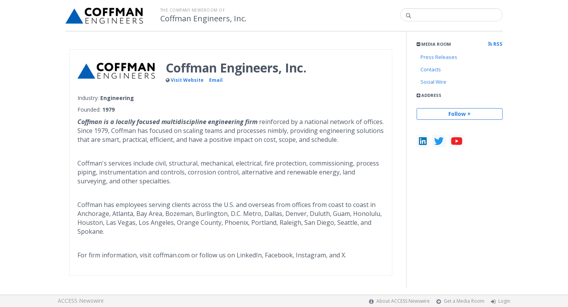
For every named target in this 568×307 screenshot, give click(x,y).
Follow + (459, 113)
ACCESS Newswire (81, 300)
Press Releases (438, 56)
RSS (495, 44)
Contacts (430, 69)
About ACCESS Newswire (403, 301)
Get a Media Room (464, 301)
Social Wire (433, 81)
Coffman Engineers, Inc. (203, 19)
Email (216, 80)
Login (504, 301)
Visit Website (187, 80)
